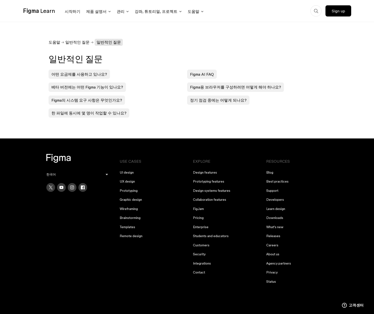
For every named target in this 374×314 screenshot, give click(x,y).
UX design (127, 181)
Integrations (202, 263)
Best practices (277, 181)
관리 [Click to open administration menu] (121, 11)
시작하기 (72, 11)
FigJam (198, 209)
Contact (199, 272)
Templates (127, 227)
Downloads (274, 218)
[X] (50, 187)
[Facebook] (82, 187)
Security (199, 254)
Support (272, 191)
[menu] (77, 174)
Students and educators (211, 236)
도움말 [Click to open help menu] (193, 11)
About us (272, 254)
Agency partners (278, 263)
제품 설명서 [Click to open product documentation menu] (96, 11)
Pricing (198, 218)
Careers (272, 245)
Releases (273, 236)
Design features (205, 172)
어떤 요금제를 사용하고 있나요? (79, 74)
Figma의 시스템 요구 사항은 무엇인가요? (86, 100)
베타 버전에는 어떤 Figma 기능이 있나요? (87, 87)
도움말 (54, 42)
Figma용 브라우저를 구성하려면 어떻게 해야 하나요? (235, 87)
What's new (274, 227)
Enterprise (200, 227)
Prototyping (129, 191)
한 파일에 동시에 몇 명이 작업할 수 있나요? (88, 113)
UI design (127, 172)
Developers (275, 199)
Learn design (275, 209)
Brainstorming (130, 218)
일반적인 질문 (77, 42)
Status (271, 281)
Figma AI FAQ (202, 74)
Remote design (131, 236)
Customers (201, 245)
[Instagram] (72, 187)
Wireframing (129, 209)
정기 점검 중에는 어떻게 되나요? (218, 100)
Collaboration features (209, 199)
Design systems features (211, 191)
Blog (269, 172)
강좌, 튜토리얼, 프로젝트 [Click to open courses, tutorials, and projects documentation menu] (156, 11)
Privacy (272, 272)
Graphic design (131, 199)
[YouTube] (61, 187)
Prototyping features (208, 181)
